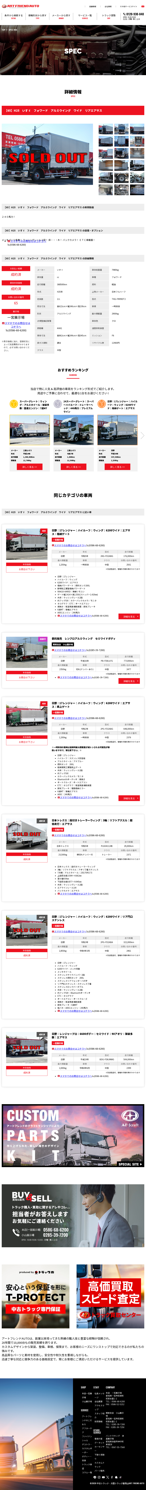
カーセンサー (100, 1448)
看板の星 (99, 1438)
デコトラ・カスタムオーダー (87, 1448)
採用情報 (99, 1421)
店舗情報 (92, 6)
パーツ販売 (100, 1470)
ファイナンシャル (87, 1438)
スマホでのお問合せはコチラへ (27, 241)
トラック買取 (109, 16)
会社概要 (99, 1401)
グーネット (100, 1442)
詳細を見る (129, 616)
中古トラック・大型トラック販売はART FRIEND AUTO (120, 1483)
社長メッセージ (100, 1395)
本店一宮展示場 (87, 1395)
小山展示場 (87, 1401)
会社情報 (108, 6)
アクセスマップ (99, 1407)
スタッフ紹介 (100, 1415)
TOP (3, 30)
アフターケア (87, 1430)
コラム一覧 (87, 1472)
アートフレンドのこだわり (87, 1420)
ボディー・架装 (87, 1458)
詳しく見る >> (29, 467)
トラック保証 (87, 1466)
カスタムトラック (100, 1464)
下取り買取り (100, 1456)
